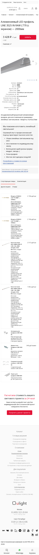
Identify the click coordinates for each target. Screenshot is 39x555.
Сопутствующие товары (8, 181)
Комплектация (21, 181)
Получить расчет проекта (19, 412)
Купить (28, 37)
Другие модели (5, 187)
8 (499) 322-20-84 (12, 7)
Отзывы (14, 187)
